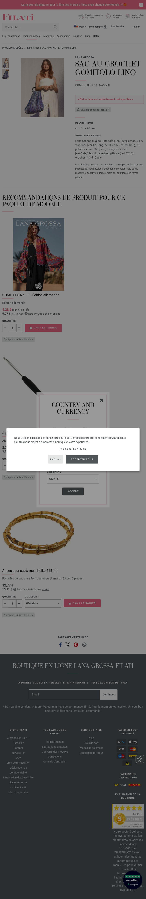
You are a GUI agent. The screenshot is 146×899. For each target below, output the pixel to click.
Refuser (55, 459)
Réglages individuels (73, 448)
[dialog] (73, 449)
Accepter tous (82, 459)
